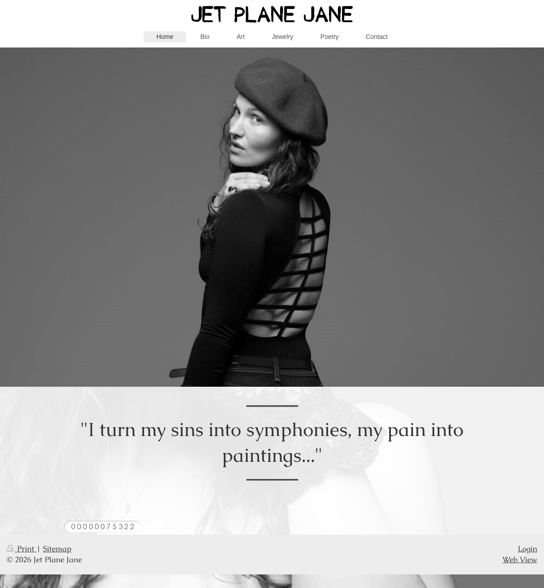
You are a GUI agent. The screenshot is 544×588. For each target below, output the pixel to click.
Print (22, 549)
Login (527, 549)
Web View (519, 559)
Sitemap (57, 549)
